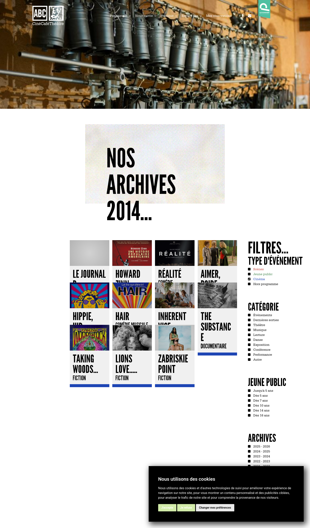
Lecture (258, 334)
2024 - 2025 (261, 451)
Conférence (261, 349)
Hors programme (265, 283)
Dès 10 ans (260, 405)
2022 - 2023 (261, 461)
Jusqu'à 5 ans (262, 390)
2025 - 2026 (261, 446)
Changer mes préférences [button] (215, 507)
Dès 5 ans (260, 395)
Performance (262, 354)
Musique (259, 329)
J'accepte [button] (167, 507)
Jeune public (262, 274)
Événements (262, 315)
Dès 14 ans (260, 410)
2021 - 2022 (261, 466)
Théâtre (258, 324)
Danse (257, 339)
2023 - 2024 (261, 456)
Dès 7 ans (260, 400)
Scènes (258, 269)
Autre (257, 359)
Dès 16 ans (260, 415)
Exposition (260, 344)
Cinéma (258, 279)
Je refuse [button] (186, 507)
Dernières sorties (265, 319)
